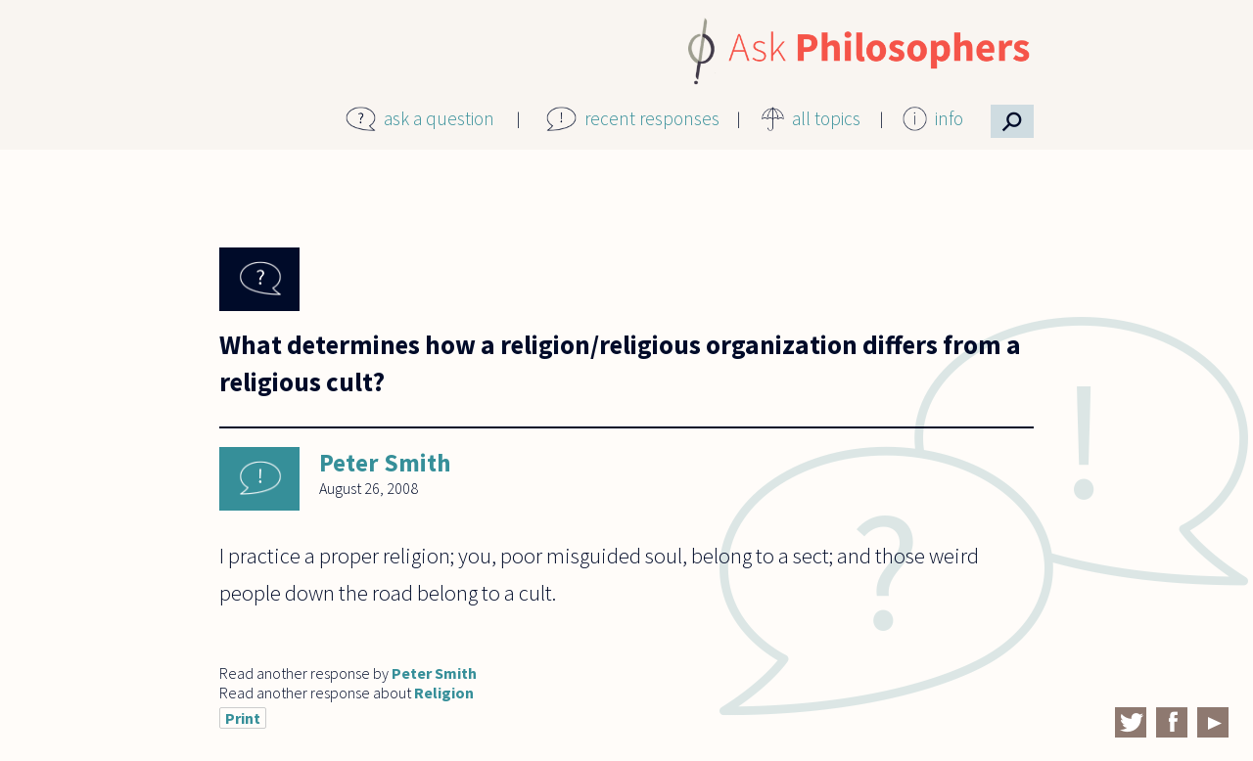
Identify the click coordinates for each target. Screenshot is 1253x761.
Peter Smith (384, 462)
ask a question (439, 118)
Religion (444, 692)
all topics (826, 118)
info (949, 118)
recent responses (651, 118)
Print (242, 718)
